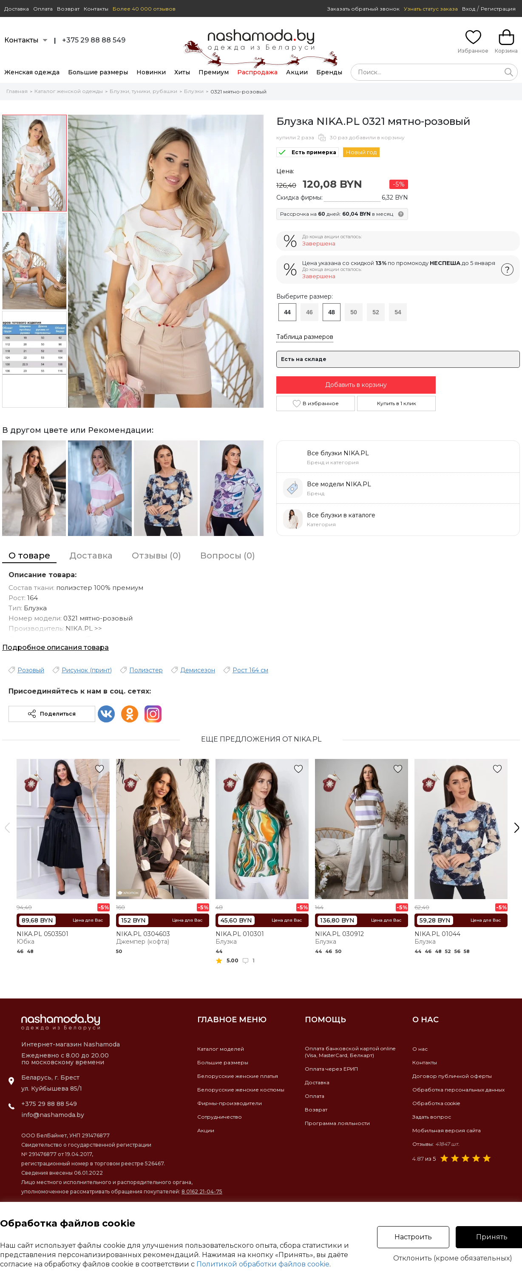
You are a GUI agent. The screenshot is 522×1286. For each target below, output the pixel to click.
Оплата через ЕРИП (331, 1069)
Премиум (214, 72)
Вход (468, 9)
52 (375, 312)
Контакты (96, 9)
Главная (17, 91)
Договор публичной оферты (452, 1076)
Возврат (68, 9)
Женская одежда (32, 72)
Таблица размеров (304, 337)
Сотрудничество (219, 1117)
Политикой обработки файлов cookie (262, 1264)
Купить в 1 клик (396, 403)
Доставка (16, 9)
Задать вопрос (431, 1117)
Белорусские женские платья (237, 1076)
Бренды (329, 72)
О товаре (29, 555)
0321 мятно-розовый (238, 91)
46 (309, 312)
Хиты (182, 72)
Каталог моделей (220, 1049)
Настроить (413, 1237)
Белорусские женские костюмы (240, 1089)
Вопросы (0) (227, 555)
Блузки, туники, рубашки (143, 91)
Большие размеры (98, 72)
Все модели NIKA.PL (339, 484)
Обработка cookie (436, 1103)
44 (287, 312)
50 (353, 312)
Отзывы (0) (156, 555)
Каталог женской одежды (68, 91)
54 (397, 312)
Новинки (151, 72)
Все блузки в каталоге (341, 515)
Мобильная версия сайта (446, 1130)
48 (331, 312)
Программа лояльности (337, 1123)
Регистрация (498, 9)
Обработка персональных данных (458, 1089)
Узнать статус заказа (431, 9)
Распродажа (257, 72)
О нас (420, 1049)
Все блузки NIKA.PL (338, 453)
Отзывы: (436, 1144)
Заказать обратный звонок (363, 9)
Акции (297, 72)
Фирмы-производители (229, 1103)
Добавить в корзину (356, 385)
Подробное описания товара (55, 647)
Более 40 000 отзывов (144, 9)
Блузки (194, 91)
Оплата (43, 9)
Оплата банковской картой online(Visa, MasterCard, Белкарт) (350, 1051)
